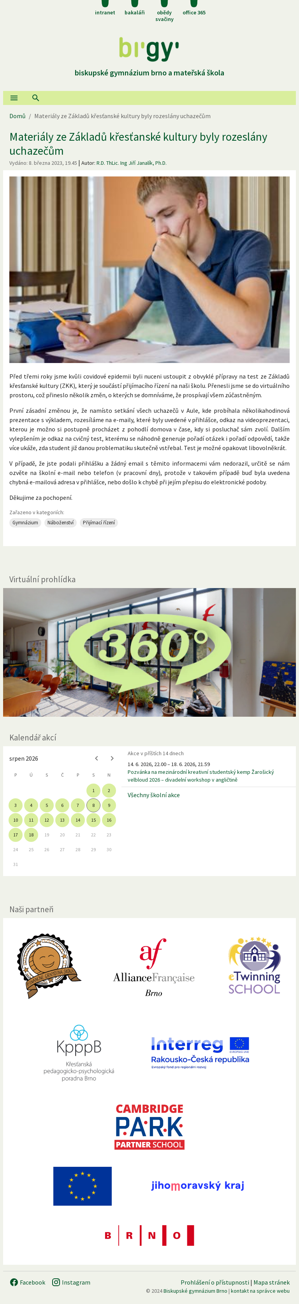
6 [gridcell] (62, 805)
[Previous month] (96, 758)
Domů (17, 116)
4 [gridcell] (31, 805)
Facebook (27, 1282)
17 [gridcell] (15, 835)
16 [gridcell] (109, 820)
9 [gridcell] (109, 805)
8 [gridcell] (93, 805)
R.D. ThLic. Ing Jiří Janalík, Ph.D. (132, 162)
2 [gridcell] (109, 790)
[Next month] (112, 758)
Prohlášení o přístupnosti (215, 1282)
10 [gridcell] (15, 820)
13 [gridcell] (62, 820)
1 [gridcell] (93, 790)
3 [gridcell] (15, 805)
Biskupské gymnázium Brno (195, 1290)
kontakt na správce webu (260, 1290)
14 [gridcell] (78, 820)
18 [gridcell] (31, 835)
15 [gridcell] (93, 820)
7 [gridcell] (78, 805)
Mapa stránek (271, 1282)
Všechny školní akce (154, 795)
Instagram (70, 1282)
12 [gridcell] (46, 820)
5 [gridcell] (47, 805)
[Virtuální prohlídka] (149, 652)
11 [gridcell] (31, 820)
